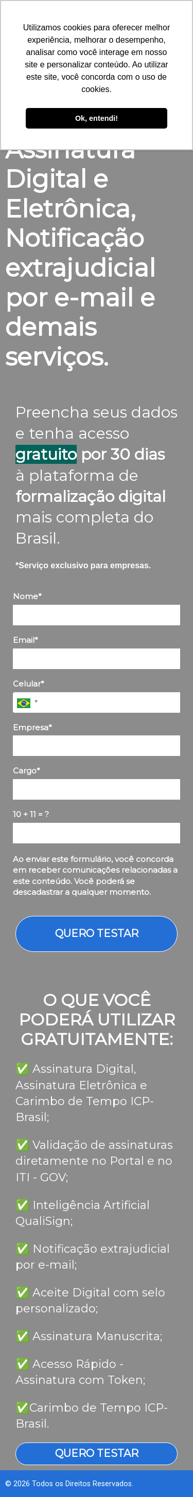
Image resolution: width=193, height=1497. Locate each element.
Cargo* (26, 770)
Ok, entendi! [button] (96, 118)
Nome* (27, 596)
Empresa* (32, 727)
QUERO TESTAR (96, 933)
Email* (25, 640)
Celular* (28, 684)
